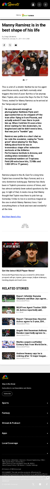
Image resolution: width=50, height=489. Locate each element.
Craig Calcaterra (10, 37)
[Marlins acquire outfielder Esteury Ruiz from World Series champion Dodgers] (8, 344)
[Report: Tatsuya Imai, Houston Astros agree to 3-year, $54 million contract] (8, 321)
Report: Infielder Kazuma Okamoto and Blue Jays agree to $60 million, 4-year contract (31, 297)
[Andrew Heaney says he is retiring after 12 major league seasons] (8, 355)
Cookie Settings (31, 465)
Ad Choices (6, 460)
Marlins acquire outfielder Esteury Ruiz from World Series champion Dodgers (31, 343)
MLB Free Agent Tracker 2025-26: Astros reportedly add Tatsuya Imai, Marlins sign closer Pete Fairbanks (31, 308)
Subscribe (7, 394)
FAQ (42, 460)
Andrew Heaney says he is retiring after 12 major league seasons (31, 354)
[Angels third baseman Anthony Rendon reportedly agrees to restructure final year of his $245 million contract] (8, 332)
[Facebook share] (4, 45)
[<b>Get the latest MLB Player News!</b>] (25, 254)
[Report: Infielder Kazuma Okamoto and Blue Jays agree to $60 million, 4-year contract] (8, 298)
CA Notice (20, 465)
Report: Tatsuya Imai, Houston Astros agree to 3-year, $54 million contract (31, 320)
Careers (22, 460)
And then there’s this (11, 216)
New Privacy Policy (9, 465)
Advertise (15, 460)
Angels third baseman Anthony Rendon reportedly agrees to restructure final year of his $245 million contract (31, 331)
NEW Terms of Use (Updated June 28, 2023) (17, 463)
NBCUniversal (16, 469)
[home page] (10, 4)
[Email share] (16, 45)
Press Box (19, 462)
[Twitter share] (10, 45)
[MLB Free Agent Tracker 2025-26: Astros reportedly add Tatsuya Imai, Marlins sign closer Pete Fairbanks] (8, 309)
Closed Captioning (33, 460)
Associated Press (22, 301)
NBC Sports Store (8, 462)
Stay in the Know (8, 384)
